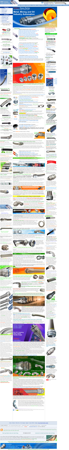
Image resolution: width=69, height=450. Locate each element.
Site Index (63, 0)
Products (13, 422)
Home (19, 5)
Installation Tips (5, 17)
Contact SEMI (31, 422)
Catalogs (35, 422)
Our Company (22, 422)
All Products (23, 5)
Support (38, 5)
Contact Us (43, 5)
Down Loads (58, 0)
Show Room (4, 20)
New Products (28, 5)
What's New (18, 422)
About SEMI (34, 5)
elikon (55, 192)
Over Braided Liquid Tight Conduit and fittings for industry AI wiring (51, 243)
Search (67, 0)
